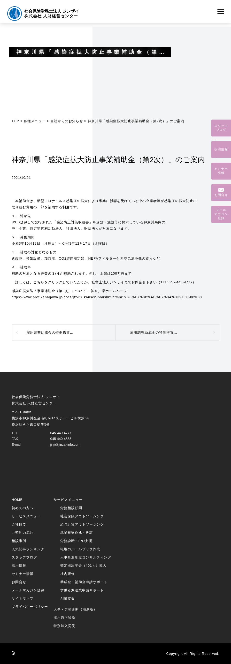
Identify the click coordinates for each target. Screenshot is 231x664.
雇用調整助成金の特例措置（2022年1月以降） (168, 332)
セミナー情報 (22, 574)
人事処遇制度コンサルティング (85, 557)
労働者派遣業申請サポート (82, 590)
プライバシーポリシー (30, 607)
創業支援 (67, 598)
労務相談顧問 (71, 508)
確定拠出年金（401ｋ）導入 (83, 565)
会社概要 (19, 524)
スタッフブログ (24, 557)
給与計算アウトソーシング (82, 524)
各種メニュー (35, 121)
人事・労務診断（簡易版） (75, 609)
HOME (17, 500)
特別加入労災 (64, 626)
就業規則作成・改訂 (76, 533)
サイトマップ (22, 598)
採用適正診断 (64, 617)
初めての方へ (22, 508)
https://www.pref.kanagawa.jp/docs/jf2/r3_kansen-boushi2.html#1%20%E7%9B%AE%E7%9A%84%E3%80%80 (107, 297)
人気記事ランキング (28, 549)
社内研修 (67, 574)
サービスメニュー (26, 516)
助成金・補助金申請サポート (84, 582)
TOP (15, 121)
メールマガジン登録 (28, 590)
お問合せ (19, 582)
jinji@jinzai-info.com (65, 444)
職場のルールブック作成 (80, 549)
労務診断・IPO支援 (76, 541)
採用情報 (19, 565)
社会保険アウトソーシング (82, 516)
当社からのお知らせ (66, 121)
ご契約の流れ (22, 533)
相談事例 (19, 541)
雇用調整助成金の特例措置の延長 (53, 332)
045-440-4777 (60, 433)
